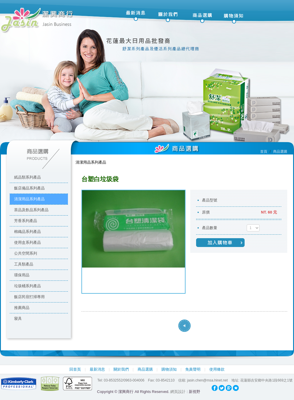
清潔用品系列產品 (29, 199)
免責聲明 (193, 369)
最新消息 (97, 369)
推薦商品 (21, 307)
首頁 (263, 151)
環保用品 (21, 275)
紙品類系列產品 (27, 177)
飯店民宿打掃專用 (29, 297)
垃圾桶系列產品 (27, 286)
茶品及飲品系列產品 (31, 210)
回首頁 (75, 369)
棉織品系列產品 (27, 231)
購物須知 (169, 369)
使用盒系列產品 (27, 242)
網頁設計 (178, 391)
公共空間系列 (25, 253)
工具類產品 (23, 264)
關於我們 (121, 369)
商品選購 (145, 369)
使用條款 (217, 369)
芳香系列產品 (25, 221)
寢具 (18, 318)
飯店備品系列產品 (29, 188)
